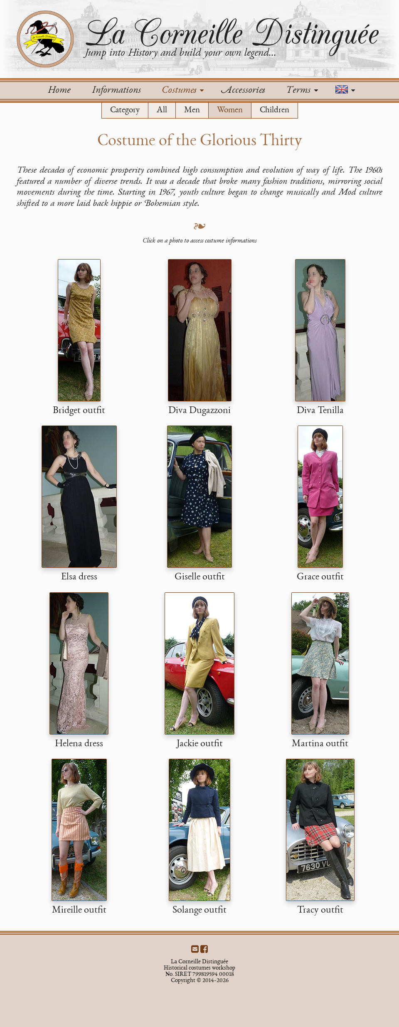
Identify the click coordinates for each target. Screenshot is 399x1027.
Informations (116, 91)
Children (274, 110)
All (162, 110)
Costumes (183, 91)
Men (192, 110)
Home (59, 91)
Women (230, 110)
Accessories (243, 91)
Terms (302, 91)
